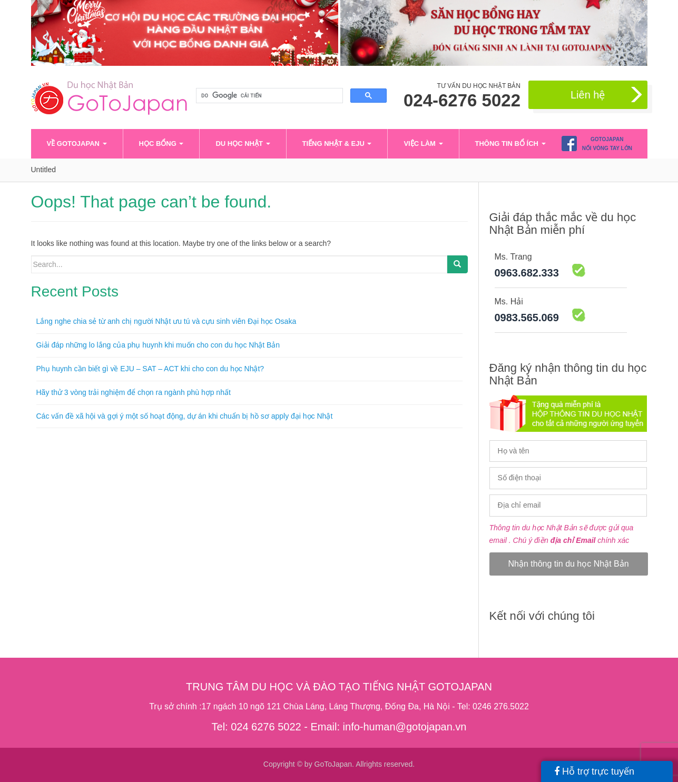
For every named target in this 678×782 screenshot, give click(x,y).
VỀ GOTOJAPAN (77, 143)
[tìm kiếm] (268, 96)
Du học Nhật (242, 143)
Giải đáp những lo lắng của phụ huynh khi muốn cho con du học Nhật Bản (158, 345)
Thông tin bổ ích (510, 143)
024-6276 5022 (462, 100)
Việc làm (423, 143)
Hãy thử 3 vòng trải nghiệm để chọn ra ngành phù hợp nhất (133, 392)
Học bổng (161, 143)
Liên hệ (608, 95)
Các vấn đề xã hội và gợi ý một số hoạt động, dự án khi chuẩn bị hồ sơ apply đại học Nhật (184, 416)
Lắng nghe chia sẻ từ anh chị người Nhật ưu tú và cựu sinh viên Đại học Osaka (166, 321)
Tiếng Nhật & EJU (337, 143)
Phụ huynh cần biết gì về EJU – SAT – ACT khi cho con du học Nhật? (150, 368)
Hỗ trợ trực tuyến (594, 771)
